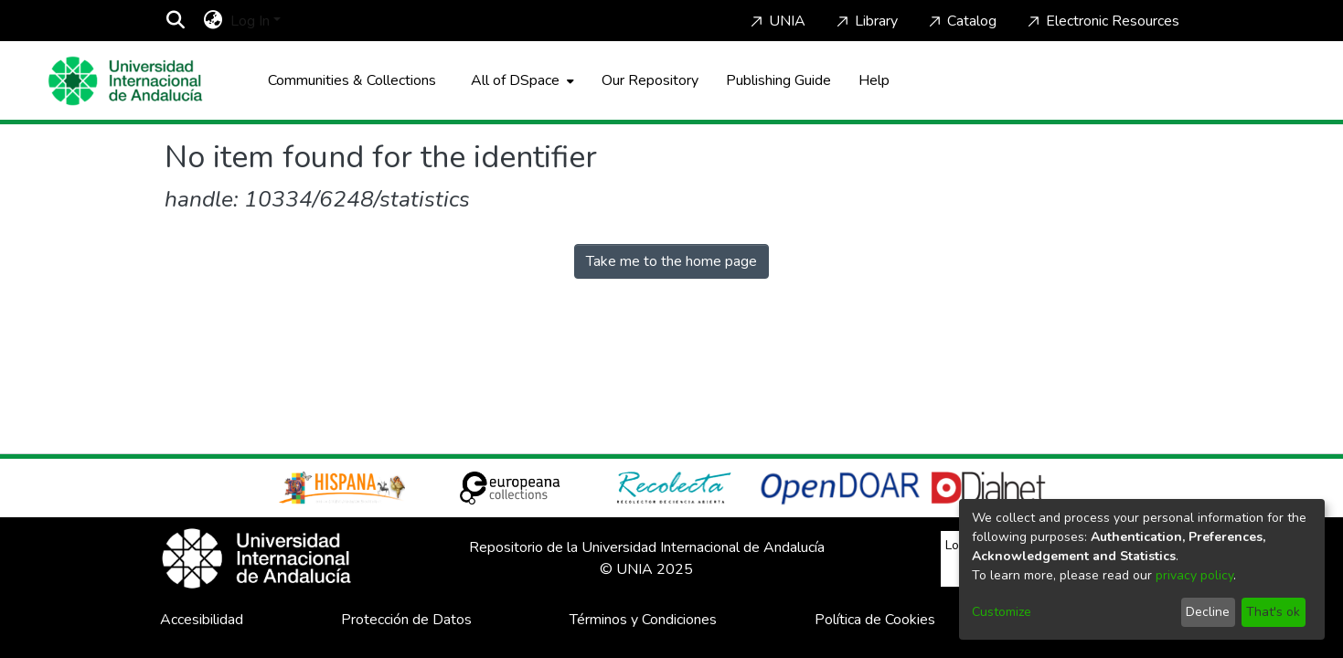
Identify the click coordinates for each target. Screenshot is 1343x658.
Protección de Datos (406, 620)
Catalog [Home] (961, 21)
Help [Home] (874, 80)
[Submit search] (176, 21)
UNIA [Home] (776, 21)
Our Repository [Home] (650, 80)
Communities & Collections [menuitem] (352, 80)
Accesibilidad (201, 620)
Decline (1208, 612)
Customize (1001, 612)
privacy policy (1194, 575)
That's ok (1273, 612)
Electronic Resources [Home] (1101, 21)
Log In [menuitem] (250, 21)
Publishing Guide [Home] (778, 80)
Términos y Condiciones (643, 620)
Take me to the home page (671, 261)
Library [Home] (865, 21)
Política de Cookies (875, 620)
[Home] (125, 81)
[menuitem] (213, 21)
